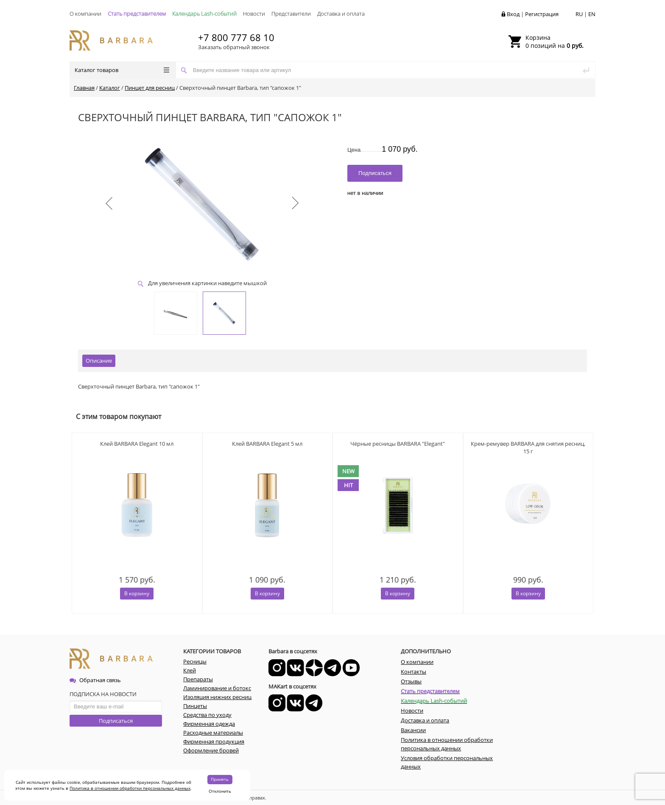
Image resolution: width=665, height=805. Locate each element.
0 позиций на (554, 41)
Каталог (109, 88)
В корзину (136, 593)
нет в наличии (365, 193)
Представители (291, 13)
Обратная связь (95, 680)
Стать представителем (137, 13)
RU (579, 14)
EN (591, 14)
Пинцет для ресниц (150, 88)
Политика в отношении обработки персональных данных (130, 788)
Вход (513, 14)
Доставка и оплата (341, 13)
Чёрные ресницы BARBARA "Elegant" (397, 443)
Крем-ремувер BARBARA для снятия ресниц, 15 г (528, 447)
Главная (84, 88)
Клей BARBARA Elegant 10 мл (136, 443)
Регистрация (542, 14)
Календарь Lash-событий (204, 13)
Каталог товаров (122, 70)
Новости (254, 13)
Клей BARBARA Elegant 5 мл (267, 443)
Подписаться (116, 720)
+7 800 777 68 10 (236, 37)
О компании (85, 13)
